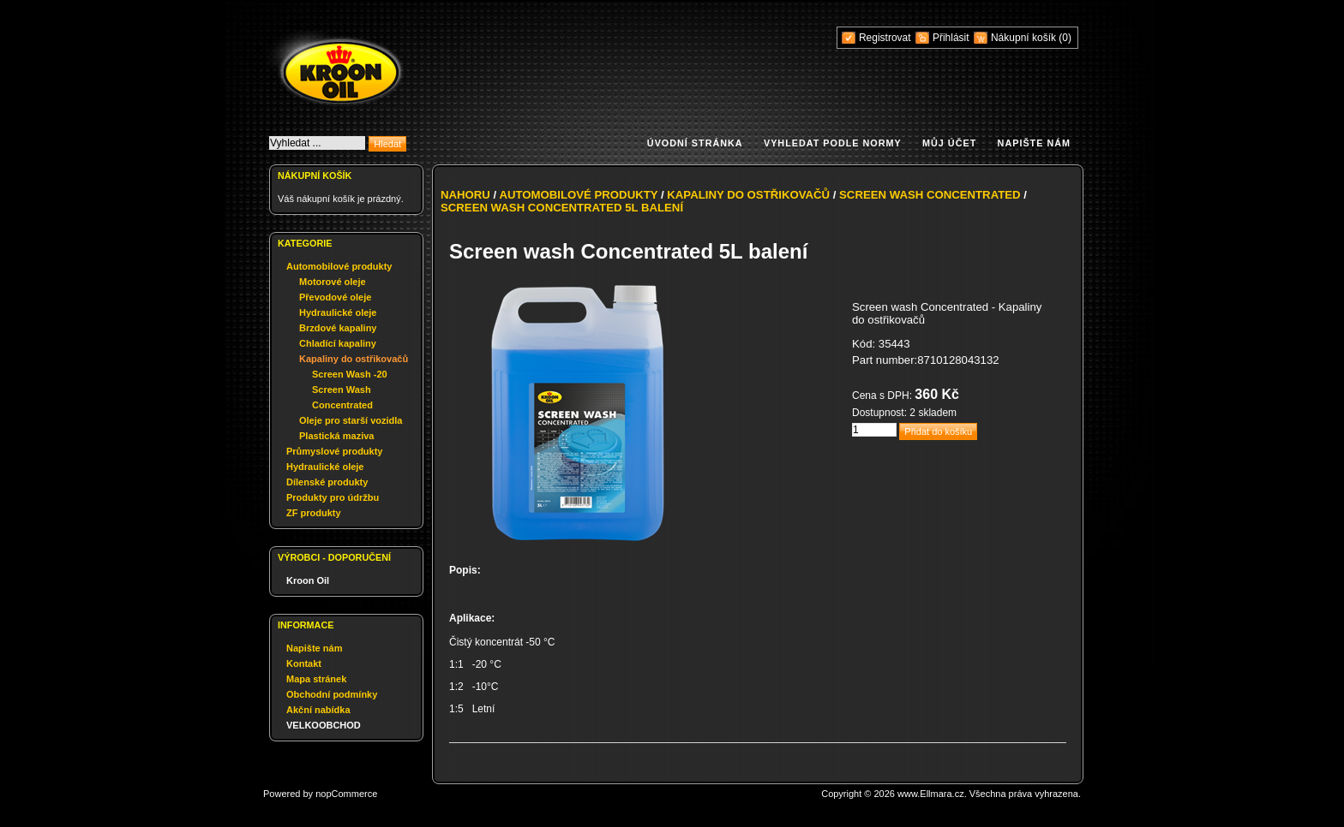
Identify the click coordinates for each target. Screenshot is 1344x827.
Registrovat (885, 38)
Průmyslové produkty (334, 451)
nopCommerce (346, 793)
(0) (1065, 38)
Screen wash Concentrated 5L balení (562, 207)
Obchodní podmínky (331, 694)
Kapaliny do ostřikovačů (353, 359)
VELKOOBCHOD (323, 725)
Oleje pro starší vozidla (350, 420)
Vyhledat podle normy (833, 143)
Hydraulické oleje (338, 312)
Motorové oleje (332, 282)
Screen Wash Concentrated (930, 194)
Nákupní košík (1025, 38)
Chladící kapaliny (337, 343)
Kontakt (303, 663)
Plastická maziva (336, 436)
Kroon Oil (307, 580)
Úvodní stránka (695, 143)
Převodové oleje (335, 297)
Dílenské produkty (327, 482)
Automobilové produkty (339, 266)
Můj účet (949, 143)
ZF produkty (313, 513)
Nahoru (465, 194)
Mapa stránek (316, 679)
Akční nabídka (318, 710)
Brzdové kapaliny (337, 328)
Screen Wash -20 (349, 374)
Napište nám (1034, 143)
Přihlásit (951, 38)
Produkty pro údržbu (332, 497)
